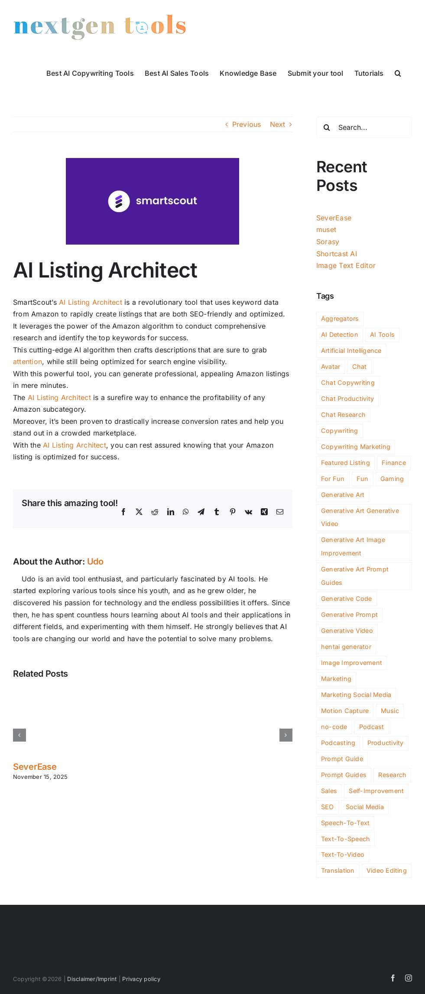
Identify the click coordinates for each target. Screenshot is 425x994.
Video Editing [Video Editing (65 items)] (387, 870)
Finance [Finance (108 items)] (394, 462)
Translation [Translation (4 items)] (338, 870)
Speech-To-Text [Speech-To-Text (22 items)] (345, 822)
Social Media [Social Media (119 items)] (365, 806)
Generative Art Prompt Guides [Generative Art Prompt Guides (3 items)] (355, 575)
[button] (398, 72)
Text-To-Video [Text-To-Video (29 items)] (342, 854)
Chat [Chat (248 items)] (359, 366)
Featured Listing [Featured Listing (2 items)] (345, 462)
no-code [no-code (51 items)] (334, 726)
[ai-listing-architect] (152, 201)
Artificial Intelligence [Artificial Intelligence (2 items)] (351, 350)
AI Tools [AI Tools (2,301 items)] (382, 334)
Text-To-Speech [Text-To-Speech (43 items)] (345, 838)
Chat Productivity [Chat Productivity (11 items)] (347, 398)
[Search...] (364, 127)
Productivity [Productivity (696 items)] (385, 742)
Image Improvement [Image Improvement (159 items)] (351, 662)
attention (27, 361)
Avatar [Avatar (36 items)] (330, 366)
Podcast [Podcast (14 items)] (371, 726)
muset (326, 229)
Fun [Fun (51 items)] (363, 478)
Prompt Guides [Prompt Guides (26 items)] (344, 774)
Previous (246, 124)
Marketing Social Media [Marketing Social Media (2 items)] (356, 694)
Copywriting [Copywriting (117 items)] (339, 430)
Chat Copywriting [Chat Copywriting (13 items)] (348, 382)
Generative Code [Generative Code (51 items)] (346, 598)
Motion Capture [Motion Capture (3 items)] (345, 710)
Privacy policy (141, 978)
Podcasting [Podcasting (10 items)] (338, 742)
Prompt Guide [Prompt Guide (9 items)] (342, 758)
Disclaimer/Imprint (92, 978)
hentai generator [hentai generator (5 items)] (346, 646)
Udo (95, 561)
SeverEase (34, 767)
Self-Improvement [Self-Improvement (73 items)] (376, 790)
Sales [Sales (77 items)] (329, 790)
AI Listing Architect (90, 302)
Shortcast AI (336, 253)
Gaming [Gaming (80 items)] (392, 478)
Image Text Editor (346, 265)
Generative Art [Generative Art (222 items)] (342, 494)
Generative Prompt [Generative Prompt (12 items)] (349, 614)
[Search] (327, 127)
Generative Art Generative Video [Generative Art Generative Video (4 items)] (360, 517)
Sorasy (327, 241)
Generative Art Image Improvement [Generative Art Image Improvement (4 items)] (353, 546)
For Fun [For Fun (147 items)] (333, 478)
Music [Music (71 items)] (390, 710)
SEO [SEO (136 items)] (327, 806)
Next (277, 124)
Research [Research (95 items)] (392, 774)
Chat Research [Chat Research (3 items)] (343, 414)
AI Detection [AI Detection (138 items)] (339, 334)
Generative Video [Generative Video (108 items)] (347, 630)
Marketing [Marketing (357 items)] (336, 678)
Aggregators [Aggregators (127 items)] (340, 318)
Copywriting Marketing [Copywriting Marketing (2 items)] (355, 446)
